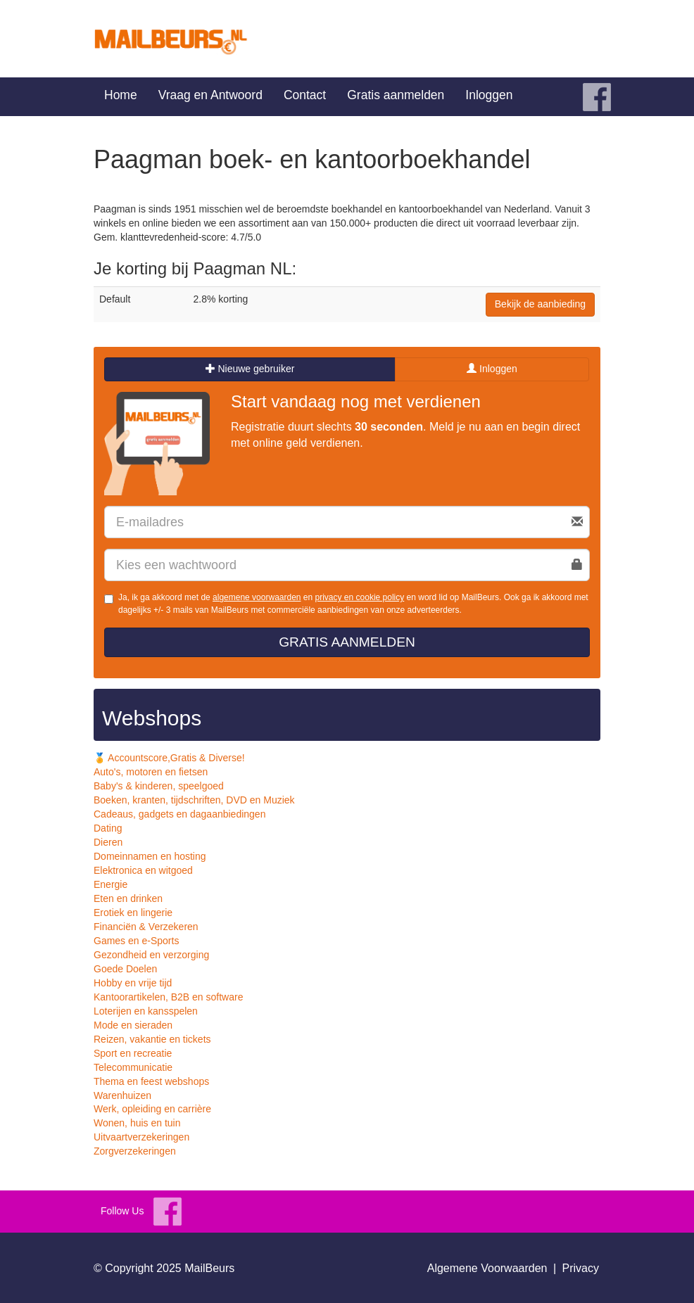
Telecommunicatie (133, 1067)
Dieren (108, 842)
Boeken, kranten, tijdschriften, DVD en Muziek (194, 800)
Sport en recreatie (133, 1053)
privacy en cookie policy (360, 597)
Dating (108, 828)
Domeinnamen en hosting (150, 856)
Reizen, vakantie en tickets (152, 1039)
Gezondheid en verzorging (151, 954)
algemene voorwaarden (257, 597)
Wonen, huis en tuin (137, 1123)
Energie (110, 884)
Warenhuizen (122, 1095)
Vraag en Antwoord (210, 95)
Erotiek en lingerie (133, 912)
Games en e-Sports (136, 940)
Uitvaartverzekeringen (141, 1137)
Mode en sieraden (133, 1025)
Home (120, 95)
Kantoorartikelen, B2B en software (168, 997)
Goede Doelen (125, 968)
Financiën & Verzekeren (146, 926)
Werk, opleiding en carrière (152, 1108)
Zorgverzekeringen (135, 1151)
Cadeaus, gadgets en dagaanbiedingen (179, 814)
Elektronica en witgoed (143, 870)
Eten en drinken (128, 898)
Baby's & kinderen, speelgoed (159, 786)
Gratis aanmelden (395, 95)
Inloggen (488, 95)
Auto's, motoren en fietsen (151, 771)
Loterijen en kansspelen (146, 1011)
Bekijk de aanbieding (540, 304)
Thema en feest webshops (151, 1081)
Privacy (580, 1268)
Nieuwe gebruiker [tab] (250, 368)
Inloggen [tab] (492, 368)
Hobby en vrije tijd (133, 983)
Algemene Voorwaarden (487, 1268)
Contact (305, 95)
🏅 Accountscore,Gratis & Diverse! (169, 757)
